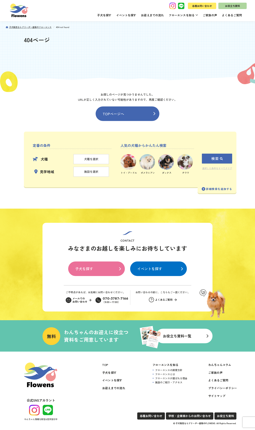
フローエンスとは (165, 374)
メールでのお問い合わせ (79, 300)
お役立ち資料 (232, 6)
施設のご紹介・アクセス (168, 382)
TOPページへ (113, 113)
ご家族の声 (210, 15)
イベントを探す (126, 15)
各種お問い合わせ (202, 6)
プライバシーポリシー (222, 388)
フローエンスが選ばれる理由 (171, 378)
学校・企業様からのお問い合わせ (189, 416)
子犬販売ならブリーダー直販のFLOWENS (195, 423)
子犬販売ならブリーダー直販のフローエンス (30, 27)
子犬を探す (104, 15)
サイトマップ (216, 396)
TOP (105, 365)
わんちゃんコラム (219, 365)
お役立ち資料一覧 (177, 335)
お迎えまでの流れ (152, 15)
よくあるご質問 (232, 15)
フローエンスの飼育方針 (168, 370)
